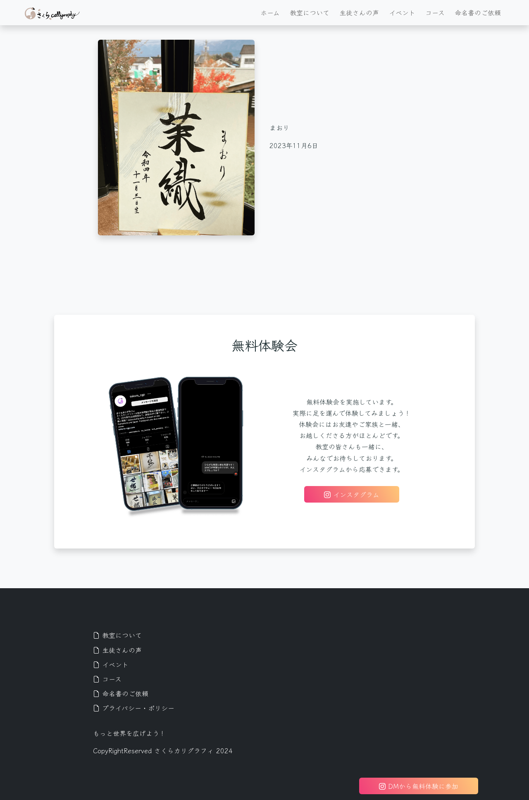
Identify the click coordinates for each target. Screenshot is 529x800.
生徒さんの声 (359, 12)
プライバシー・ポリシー (133, 708)
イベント (402, 12)
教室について (309, 12)
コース (435, 12)
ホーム (270, 12)
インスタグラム (351, 494)
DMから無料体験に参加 (418, 786)
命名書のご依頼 (478, 12)
